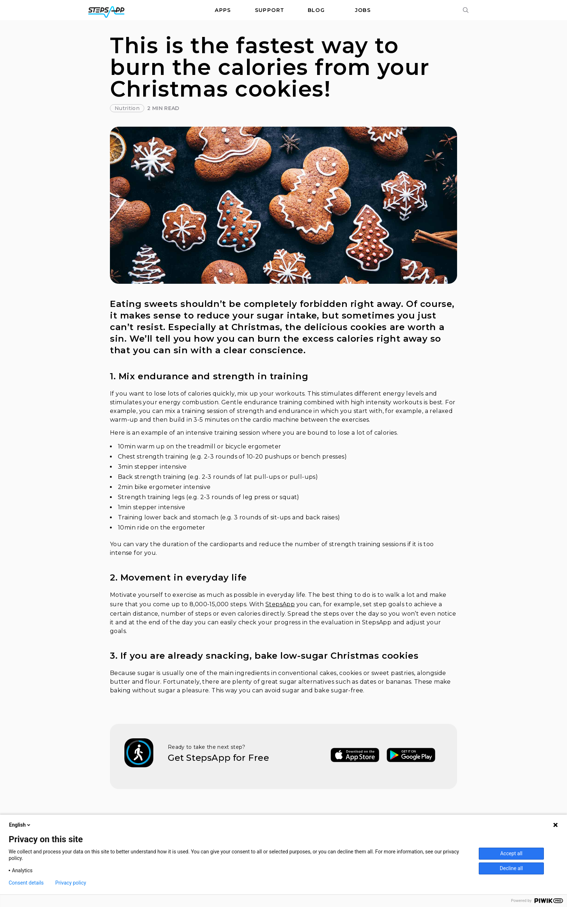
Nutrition (127, 108)
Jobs (363, 10)
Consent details (26, 883)
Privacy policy (70, 883)
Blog (316, 10)
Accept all (511, 853)
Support (270, 10)
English (20, 825)
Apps (223, 10)
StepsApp (280, 604)
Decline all (511, 868)
